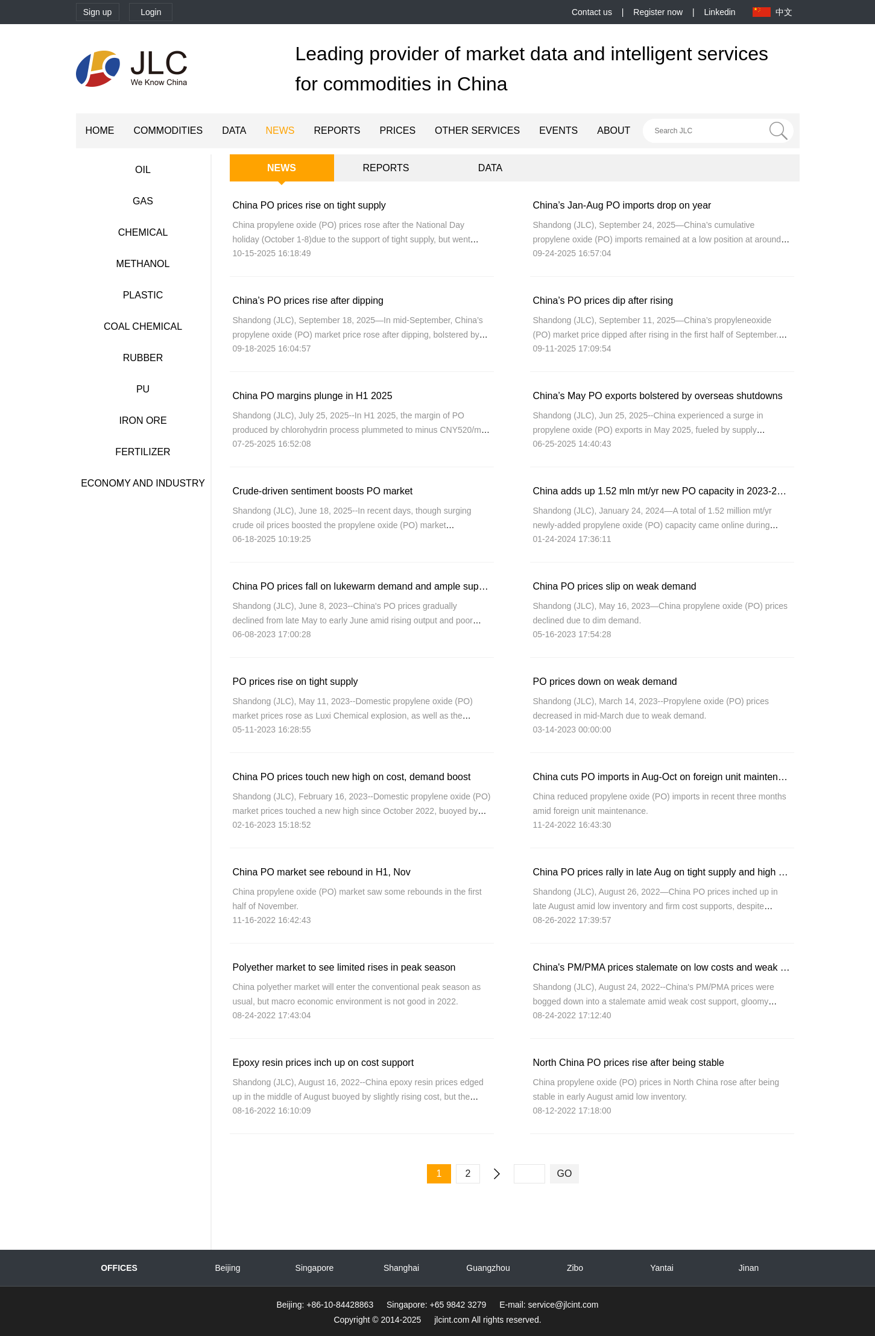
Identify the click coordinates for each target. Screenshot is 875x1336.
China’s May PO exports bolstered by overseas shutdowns (658, 396)
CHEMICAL (143, 232)
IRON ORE (142, 420)
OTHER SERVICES (477, 130)
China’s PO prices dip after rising (603, 300)
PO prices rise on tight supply (295, 681)
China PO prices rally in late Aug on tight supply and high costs (667, 872)
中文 (783, 12)
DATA (234, 130)
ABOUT (613, 130)
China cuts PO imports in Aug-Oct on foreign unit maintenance (666, 777)
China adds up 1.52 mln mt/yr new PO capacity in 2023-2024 (663, 491)
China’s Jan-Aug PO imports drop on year (622, 205)
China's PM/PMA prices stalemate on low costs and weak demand (674, 967)
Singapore (314, 1268)
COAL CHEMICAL (143, 326)
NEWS (279, 130)
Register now (658, 12)
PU (143, 389)
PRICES (398, 130)
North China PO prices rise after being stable (628, 1062)
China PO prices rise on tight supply (309, 205)
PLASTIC (143, 295)
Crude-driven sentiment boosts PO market (323, 491)
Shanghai (401, 1268)
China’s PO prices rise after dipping (308, 300)
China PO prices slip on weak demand (615, 586)
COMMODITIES (168, 130)
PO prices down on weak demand (605, 681)
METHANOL (143, 264)
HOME (100, 130)
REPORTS (337, 130)
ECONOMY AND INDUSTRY (143, 483)
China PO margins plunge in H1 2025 (313, 396)
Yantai (662, 1268)
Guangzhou (488, 1268)
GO (564, 1173)
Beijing (227, 1268)
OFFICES (119, 1268)
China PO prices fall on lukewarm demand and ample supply (362, 586)
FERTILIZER (142, 452)
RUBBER (143, 358)
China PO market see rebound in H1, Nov (322, 872)
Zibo (575, 1268)
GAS (143, 201)
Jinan (749, 1268)
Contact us (592, 12)
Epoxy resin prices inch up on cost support (323, 1062)
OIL (143, 170)
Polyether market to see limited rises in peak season (344, 967)
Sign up (97, 12)
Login (151, 12)
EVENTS (558, 130)
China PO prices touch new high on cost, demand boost (352, 777)
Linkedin (719, 12)
